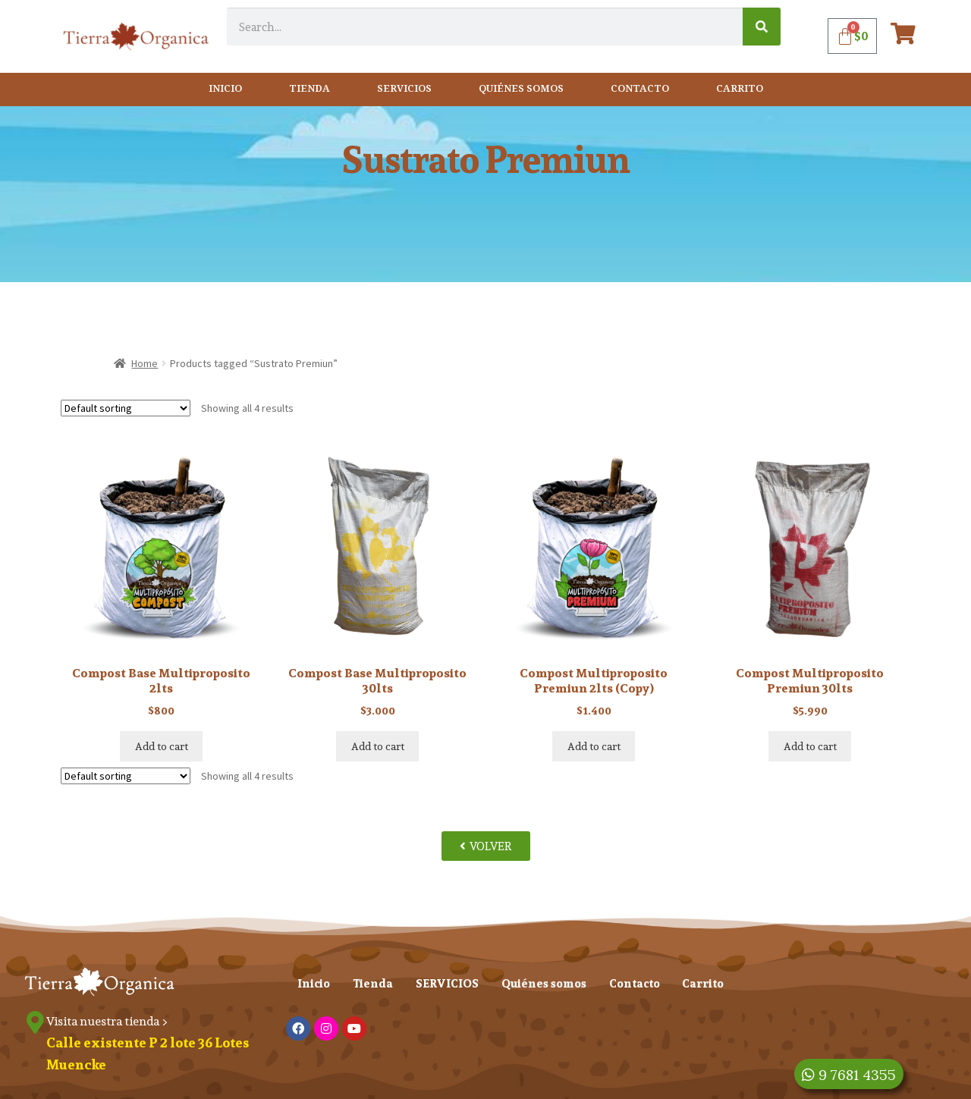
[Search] (762, 27)
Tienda (309, 89)
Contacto (640, 89)
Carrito (739, 89)
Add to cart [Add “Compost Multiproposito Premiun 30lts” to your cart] (810, 746)
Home (144, 363)
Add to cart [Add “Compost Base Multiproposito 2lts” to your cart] (161, 746)
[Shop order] (125, 408)
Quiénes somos (521, 89)
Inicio (225, 89)
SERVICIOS (404, 89)
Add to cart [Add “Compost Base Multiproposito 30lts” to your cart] (377, 746)
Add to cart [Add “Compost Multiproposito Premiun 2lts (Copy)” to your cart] (594, 746)
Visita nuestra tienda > (107, 1021)
